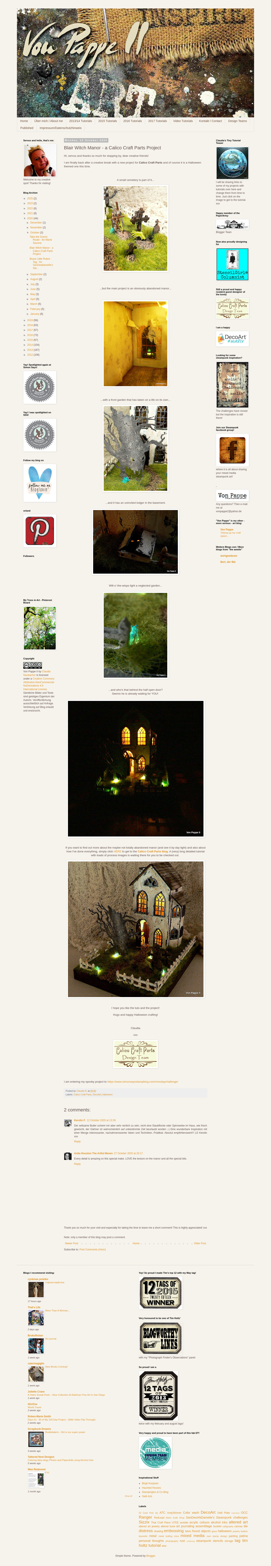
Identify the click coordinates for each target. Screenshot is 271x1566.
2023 (30, 203)
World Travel (34, 1407)
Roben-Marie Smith (39, 1416)
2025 (30, 198)
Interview (235, 1513)
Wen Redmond (37, 1469)
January (35, 313)
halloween (107, 1094)
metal (152, 1536)
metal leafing (165, 1536)
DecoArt (97, 1094)
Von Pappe (226, 529)
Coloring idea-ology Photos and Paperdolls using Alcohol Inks (60, 1460)
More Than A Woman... (57, 1310)
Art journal (50, 1338)
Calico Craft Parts (83, 1094)
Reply (77, 1141)
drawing (158, 1531)
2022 (30, 208)
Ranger (145, 1517)
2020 (30, 218)
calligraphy (228, 1526)
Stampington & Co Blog (155, 1492)
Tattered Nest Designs (41, 1456)
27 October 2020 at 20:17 (128, 1153)
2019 (30, 320)
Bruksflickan (35, 1335)
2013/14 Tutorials (80, 121)
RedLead (159, 1517)
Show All (128, 1496)
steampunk (203, 1540)
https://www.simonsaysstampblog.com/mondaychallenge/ (142, 1081)
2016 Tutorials (132, 121)
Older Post (200, 1243)
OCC (244, 1512)
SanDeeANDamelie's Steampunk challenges (217, 1517)
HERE (118, 851)
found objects (201, 1531)
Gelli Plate (223, 1512)
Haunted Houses (151, 1487)
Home (24, 121)
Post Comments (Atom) (92, 1249)
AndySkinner (174, 1512)
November (36, 227)
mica (176, 1536)
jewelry (236, 1531)
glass (214, 1531)
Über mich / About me (48, 121)
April (33, 299)
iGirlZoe (32, 1404)
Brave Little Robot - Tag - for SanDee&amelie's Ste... (41, 263)
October (35, 232)
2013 (30, 349)
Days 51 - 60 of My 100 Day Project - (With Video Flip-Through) (61, 1419)
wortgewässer (228, 555)
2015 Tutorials (107, 121)
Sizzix (144, 1522)
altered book (168, 1526)
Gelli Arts (147, 1496)
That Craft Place (161, 1522)
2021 (30, 213)
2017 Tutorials (157, 121)
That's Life (34, 1307)
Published (26, 128)
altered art (238, 1522)
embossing (174, 1531)
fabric (188, 1531)
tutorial (154, 1545)
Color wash (191, 1512)
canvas (239, 1526)
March (34, 303)
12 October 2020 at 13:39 (101, 1120)
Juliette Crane (36, 1391)
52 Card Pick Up (148, 1513)
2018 (30, 325)
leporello (143, 1536)
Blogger (150, 1555)
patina (243, 1536)
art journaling (185, 1526)
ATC (162, 1512)
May (33, 294)
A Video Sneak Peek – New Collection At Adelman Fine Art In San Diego (66, 1395)
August (34, 279)
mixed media (193, 1535)
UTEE (175, 1522)
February (35, 309)
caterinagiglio (36, 1363)
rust (182, 1540)
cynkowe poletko (38, 1279)
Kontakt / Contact (210, 121)
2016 (30, 335)
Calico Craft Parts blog (153, 851)
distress (146, 1531)
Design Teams (237, 121)
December (36, 222)
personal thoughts (151, 1540)
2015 (30, 339)
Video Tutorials (183, 121)
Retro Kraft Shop (175, 1517)
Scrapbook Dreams (39, 1428)
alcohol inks (219, 1522)
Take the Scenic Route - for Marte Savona (41, 239)
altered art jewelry (149, 1526)
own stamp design (217, 1536)
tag (237, 1540)
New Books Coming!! (56, 1366)
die (246, 1526)
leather (244, 1531)
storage (229, 1541)
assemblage (204, 1526)
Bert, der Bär (228, 561)
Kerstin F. (80, 1120)
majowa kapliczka (54, 1282)
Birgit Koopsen (150, 1483)
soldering (191, 1541)
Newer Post (71, 1243)
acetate (184, 1522)
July (33, 284)
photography (172, 1541)
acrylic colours (200, 1522)
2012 (30, 354)
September (36, 274)
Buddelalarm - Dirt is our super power (65, 1432)
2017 (30, 330)
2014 (30, 344)
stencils (218, 1540)
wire (164, 1545)
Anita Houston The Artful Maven (93, 1153)
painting (233, 1536)
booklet (217, 1526)
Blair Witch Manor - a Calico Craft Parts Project (41, 250)
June (33, 289)
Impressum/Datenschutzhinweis (61, 128)
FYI (47, 1472)
